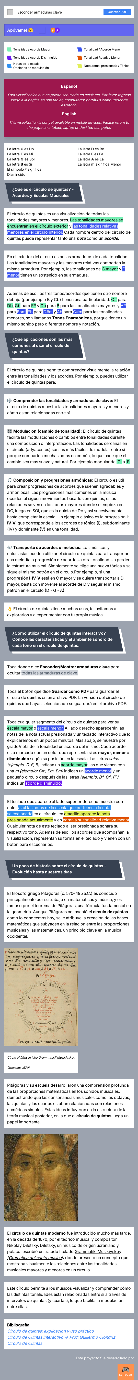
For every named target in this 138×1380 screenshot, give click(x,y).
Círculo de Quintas (24, 1343)
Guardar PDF (117, 12)
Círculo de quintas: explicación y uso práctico (50, 1331)
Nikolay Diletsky (22, 1245)
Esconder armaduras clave (34, 12)
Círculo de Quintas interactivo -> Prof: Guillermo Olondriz (61, 1337)
